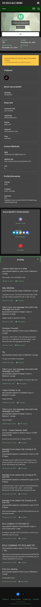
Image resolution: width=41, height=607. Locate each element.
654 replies (23, 581)
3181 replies (20, 345)
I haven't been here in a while (14, 269)
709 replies (20, 322)
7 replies (21, 402)
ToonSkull (23, 393)
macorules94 (7, 271)
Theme (5, 599)
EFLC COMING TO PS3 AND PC (15, 524)
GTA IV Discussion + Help (11, 529)
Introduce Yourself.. (10, 328)
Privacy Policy (16, 599)
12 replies (19, 281)
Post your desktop (9, 569)
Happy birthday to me (11, 390)
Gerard (21, 433)
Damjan (22, 312)
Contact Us (27, 599)
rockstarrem (23, 454)
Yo (3, 352)
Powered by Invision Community (20, 604)
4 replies (20, 300)
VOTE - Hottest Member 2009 (14, 430)
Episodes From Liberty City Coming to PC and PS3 (19, 450)
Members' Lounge (31, 291)
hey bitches (8, 288)
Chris (21, 331)
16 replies (23, 443)
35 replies (23, 468)
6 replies (20, 362)
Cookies (36, 599)
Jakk (21, 271)
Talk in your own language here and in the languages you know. (20, 308)
